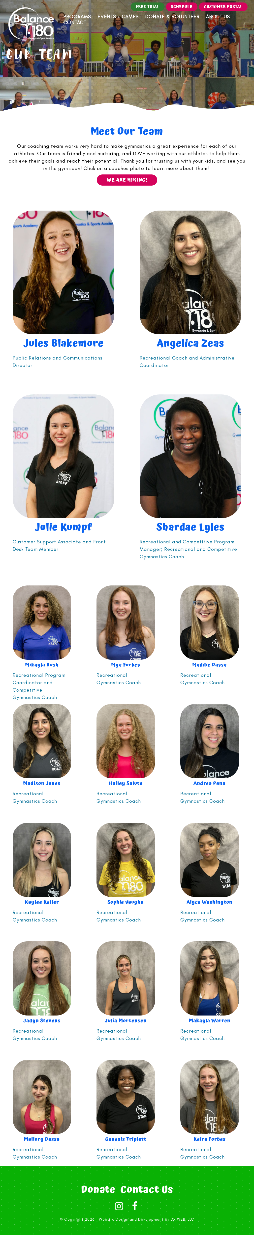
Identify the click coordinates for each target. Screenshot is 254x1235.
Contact (74, 22)
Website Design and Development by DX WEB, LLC (146, 1219)
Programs (77, 17)
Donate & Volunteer (172, 17)
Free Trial (147, 6)
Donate (98, 1190)
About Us (218, 17)
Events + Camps (118, 17)
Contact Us (146, 1190)
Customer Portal (223, 6)
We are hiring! (127, 180)
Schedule (181, 6)
